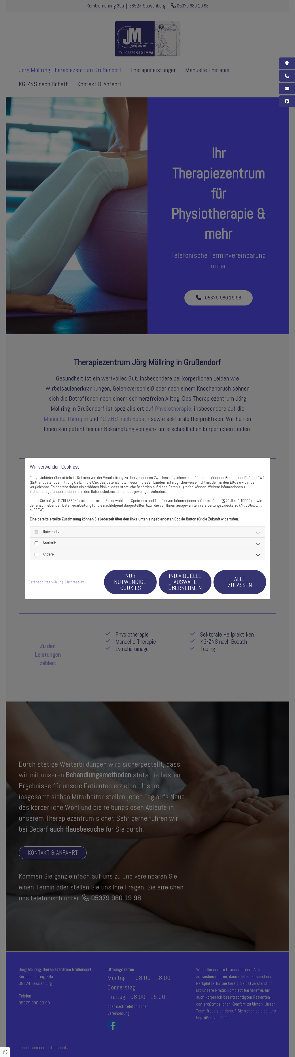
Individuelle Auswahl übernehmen (185, 582)
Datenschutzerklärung (46, 582)
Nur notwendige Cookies (130, 582)
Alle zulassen (240, 582)
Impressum (75, 582)
